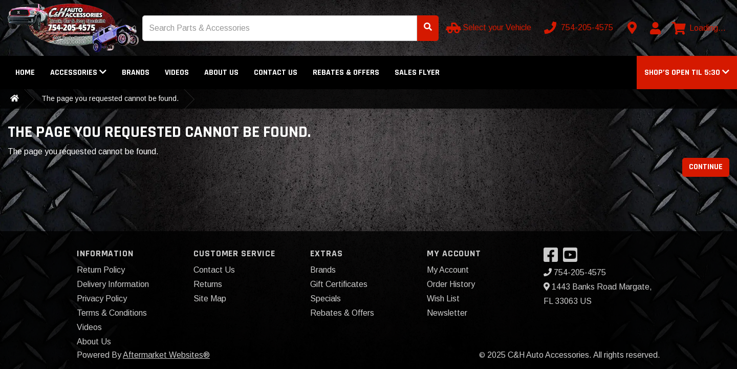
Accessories (78, 72)
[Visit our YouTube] (572, 258)
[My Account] (655, 28)
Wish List (443, 298)
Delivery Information (113, 284)
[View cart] (699, 28)
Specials (325, 298)
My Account (448, 269)
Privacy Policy (102, 298)
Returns (207, 284)
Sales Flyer (417, 72)
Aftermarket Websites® (166, 355)
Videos (177, 72)
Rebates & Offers (346, 72)
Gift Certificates (338, 284)
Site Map (209, 298)
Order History (451, 284)
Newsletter (447, 313)
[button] (687, 72)
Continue (706, 166)
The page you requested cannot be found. (110, 98)
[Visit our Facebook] (553, 258)
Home (25, 72)
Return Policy (101, 269)
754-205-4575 (575, 272)
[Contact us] (632, 28)
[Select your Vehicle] (489, 28)
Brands (135, 72)
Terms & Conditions (112, 313)
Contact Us (275, 72)
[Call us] (579, 28)
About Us (221, 72)
